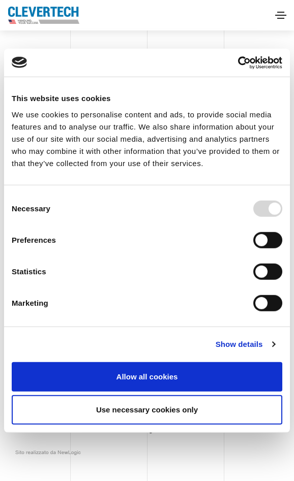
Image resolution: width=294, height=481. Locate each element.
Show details (239, 344)
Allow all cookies (147, 376)
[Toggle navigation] (280, 15)
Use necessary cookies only (147, 409)
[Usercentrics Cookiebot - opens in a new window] (237, 62)
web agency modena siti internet (48, 453)
